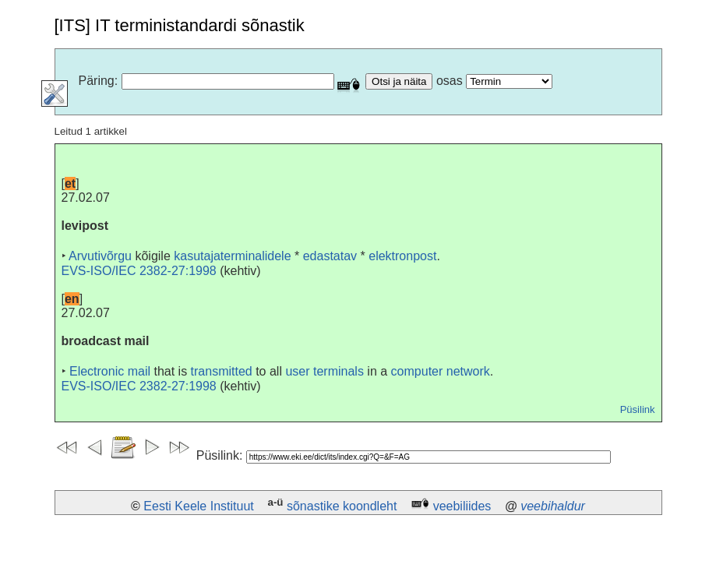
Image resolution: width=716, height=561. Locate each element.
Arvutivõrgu (100, 256)
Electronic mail (109, 371)
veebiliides (462, 506)
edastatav (330, 256)
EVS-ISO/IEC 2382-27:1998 (139, 270)
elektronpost (402, 256)
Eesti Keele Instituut (198, 506)
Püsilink (637, 409)
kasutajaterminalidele (232, 256)
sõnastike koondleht (342, 506)
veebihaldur (552, 506)
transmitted (221, 371)
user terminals (324, 371)
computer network (440, 371)
